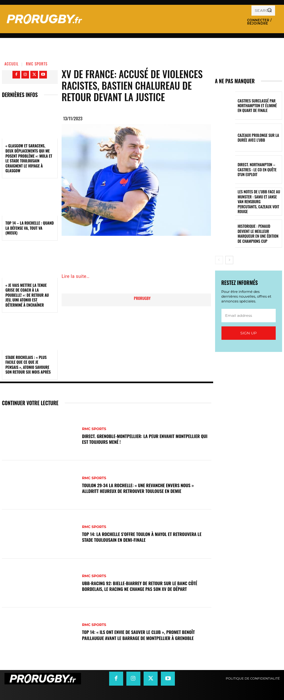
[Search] (269, 10)
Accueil (11, 63)
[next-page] (229, 260)
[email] (248, 316)
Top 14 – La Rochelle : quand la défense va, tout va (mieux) (29, 227)
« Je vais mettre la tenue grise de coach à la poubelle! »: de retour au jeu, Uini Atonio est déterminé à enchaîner (27, 295)
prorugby (142, 298)
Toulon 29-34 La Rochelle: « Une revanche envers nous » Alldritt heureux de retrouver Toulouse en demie (138, 488)
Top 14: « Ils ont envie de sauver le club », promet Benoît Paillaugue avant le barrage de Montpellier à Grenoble (138, 635)
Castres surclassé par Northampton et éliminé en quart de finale (258, 105)
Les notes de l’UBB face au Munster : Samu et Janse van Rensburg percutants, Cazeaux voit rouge (259, 201)
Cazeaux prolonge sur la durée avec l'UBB (257, 137)
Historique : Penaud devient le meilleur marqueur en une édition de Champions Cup (259, 233)
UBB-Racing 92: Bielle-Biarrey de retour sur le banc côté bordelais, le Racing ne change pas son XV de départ (139, 586)
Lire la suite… (76, 276)
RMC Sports (37, 63)
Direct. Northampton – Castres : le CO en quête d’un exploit (259, 169)
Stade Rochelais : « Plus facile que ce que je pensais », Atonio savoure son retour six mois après (28, 364)
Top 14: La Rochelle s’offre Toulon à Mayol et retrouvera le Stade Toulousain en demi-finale (141, 537)
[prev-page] (219, 260)
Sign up (248, 333)
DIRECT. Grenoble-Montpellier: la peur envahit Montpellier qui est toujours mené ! (144, 439)
